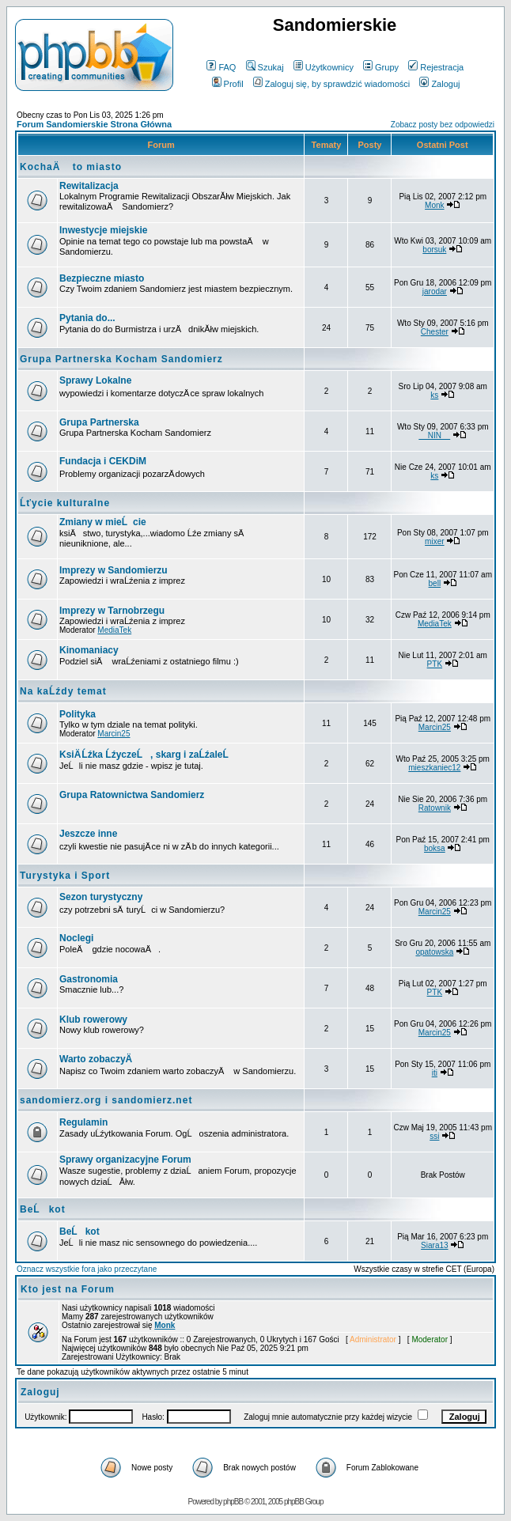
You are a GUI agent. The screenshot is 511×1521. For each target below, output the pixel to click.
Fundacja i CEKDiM (102, 461)
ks (434, 395)
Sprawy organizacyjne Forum (125, 1159)
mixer (434, 541)
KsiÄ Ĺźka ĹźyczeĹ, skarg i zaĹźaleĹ (148, 754)
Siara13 (434, 1245)
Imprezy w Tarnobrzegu (112, 610)
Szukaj (265, 67)
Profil (228, 84)
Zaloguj (439, 84)
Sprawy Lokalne (95, 380)
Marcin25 (113, 733)
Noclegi (76, 938)
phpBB (233, 1501)
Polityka (77, 714)
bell (435, 583)
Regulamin (83, 1122)
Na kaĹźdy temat (63, 691)
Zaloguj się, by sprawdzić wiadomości (331, 84)
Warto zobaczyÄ (99, 1059)
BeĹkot (43, 1209)
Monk (434, 205)
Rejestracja (436, 67)
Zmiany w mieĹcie (102, 522)
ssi (434, 1136)
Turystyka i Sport (65, 875)
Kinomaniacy (89, 650)
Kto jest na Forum (68, 1289)
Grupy (381, 67)
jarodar (434, 291)
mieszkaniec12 (434, 767)
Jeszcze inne (88, 833)
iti (434, 1073)
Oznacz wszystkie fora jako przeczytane (87, 1269)
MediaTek (114, 630)
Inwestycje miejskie (103, 230)
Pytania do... (87, 317)
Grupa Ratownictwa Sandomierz (131, 794)
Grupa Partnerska (99, 422)
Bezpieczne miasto (101, 278)
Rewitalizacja (89, 185)
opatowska (434, 952)
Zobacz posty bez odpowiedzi (442, 124)
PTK (434, 664)
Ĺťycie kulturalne (65, 503)
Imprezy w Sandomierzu (113, 570)
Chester (435, 331)
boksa (434, 848)
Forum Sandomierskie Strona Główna (94, 124)
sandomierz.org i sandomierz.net (106, 1100)
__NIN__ (434, 435)
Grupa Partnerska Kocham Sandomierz (121, 359)
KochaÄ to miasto (71, 166)
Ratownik (434, 808)
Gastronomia (88, 979)
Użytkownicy (323, 67)
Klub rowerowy (93, 1019)
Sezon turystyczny (100, 896)
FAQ (221, 67)
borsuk (434, 249)
